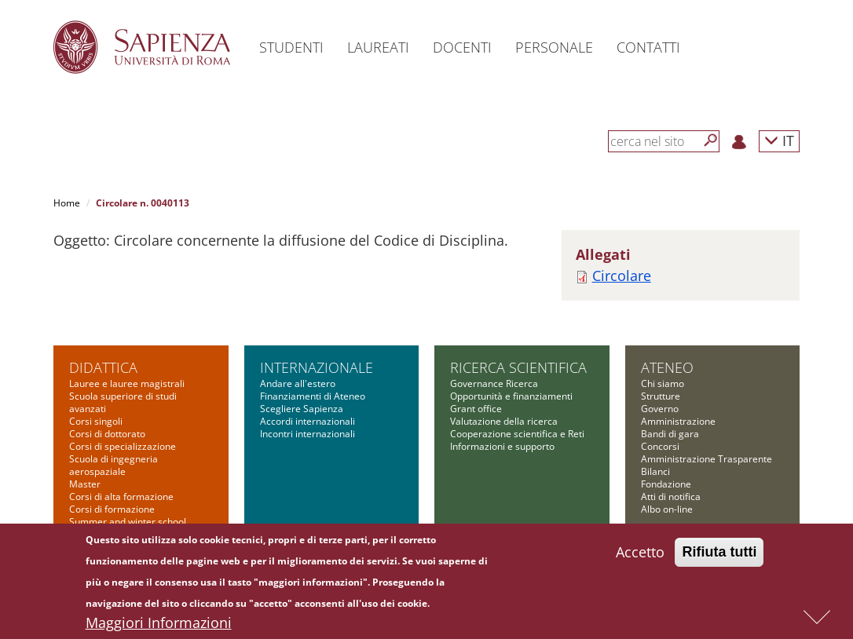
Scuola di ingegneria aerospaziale (113, 465)
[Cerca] (711, 140)
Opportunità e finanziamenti (511, 396)
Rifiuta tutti (719, 556)
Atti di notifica (671, 496)
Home (66, 203)
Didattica (103, 367)
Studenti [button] (291, 47)
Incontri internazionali (307, 433)
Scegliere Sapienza (301, 408)
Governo (660, 408)
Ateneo (667, 367)
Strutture (660, 396)
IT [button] (779, 140)
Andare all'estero (297, 383)
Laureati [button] (378, 47)
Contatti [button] (648, 47)
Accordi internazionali (307, 421)
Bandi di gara (670, 433)
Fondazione (666, 484)
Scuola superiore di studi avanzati (123, 402)
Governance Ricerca (494, 383)
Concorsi (660, 446)
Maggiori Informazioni (159, 626)
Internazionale (316, 367)
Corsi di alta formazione (121, 496)
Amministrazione (678, 421)
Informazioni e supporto (502, 446)
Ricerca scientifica (518, 367)
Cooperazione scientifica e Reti (517, 433)
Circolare (621, 275)
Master (85, 484)
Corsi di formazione (112, 509)
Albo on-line (667, 509)
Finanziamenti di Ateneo (312, 396)
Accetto (640, 555)
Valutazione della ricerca (504, 421)
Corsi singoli (96, 421)
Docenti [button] (462, 47)
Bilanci (655, 471)
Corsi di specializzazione (122, 446)
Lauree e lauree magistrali (127, 383)
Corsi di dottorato (107, 433)
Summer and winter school (127, 521)
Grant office (476, 408)
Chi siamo (662, 383)
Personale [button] (554, 47)
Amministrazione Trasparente (706, 459)
